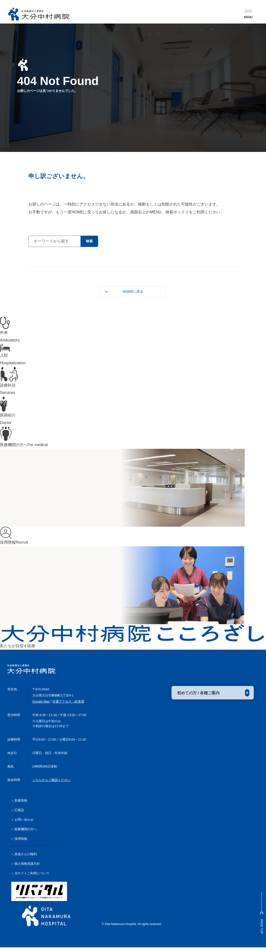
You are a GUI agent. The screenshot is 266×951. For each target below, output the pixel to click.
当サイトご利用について (31, 877)
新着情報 (20, 804)
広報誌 (19, 814)
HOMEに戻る (133, 291)
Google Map (41, 705)
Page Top (260, 907)
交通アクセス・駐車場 (68, 705)
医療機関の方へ (25, 833)
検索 (88, 241)
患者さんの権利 (25, 858)
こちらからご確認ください (51, 783)
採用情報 (20, 842)
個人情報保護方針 (27, 867)
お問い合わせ (24, 823)
